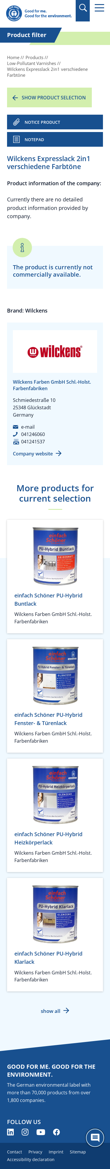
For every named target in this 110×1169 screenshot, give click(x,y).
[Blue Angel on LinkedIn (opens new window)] (10, 1132)
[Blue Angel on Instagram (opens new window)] (25, 1132)
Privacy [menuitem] (35, 1152)
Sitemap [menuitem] (78, 1152)
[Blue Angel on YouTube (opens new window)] (40, 1132)
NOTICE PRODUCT (42, 122)
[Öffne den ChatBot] (95, 1138)
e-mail (28, 427)
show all (50, 1011)
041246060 (33, 434)
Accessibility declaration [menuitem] (31, 1159)
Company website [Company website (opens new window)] (33, 453)
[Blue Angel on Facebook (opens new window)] (56, 1132)
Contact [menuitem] (14, 1152)
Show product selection (54, 97)
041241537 (33, 441)
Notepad (34, 139)
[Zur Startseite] (39, 14)
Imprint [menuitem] (56, 1152)
